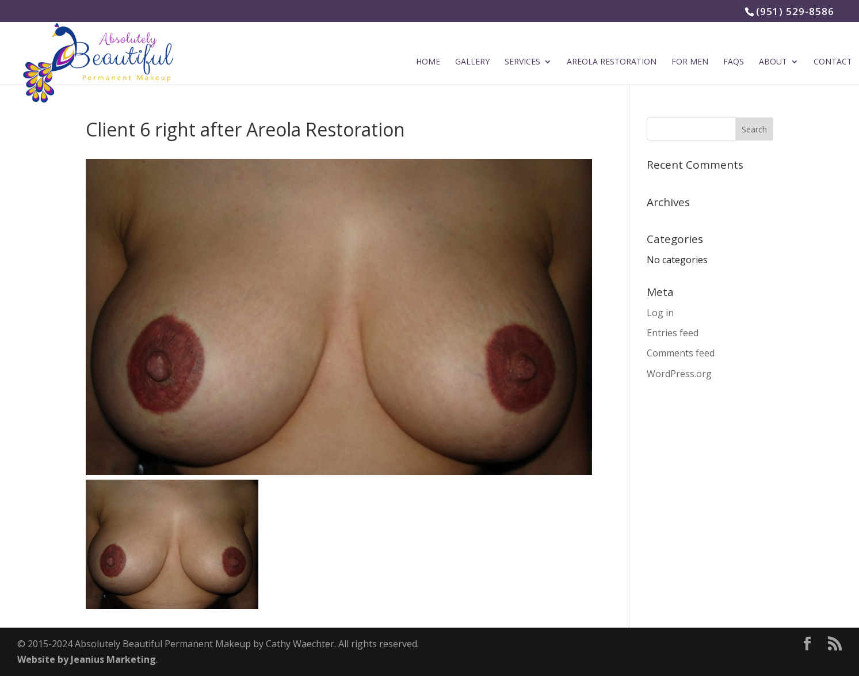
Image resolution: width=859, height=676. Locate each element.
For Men (689, 62)
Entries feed (672, 332)
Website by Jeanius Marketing (86, 659)
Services (522, 62)
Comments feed (681, 353)
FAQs (733, 62)
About (773, 62)
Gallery (472, 62)
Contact (833, 62)
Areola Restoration (611, 62)
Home (428, 62)
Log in (660, 312)
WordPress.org (679, 373)
